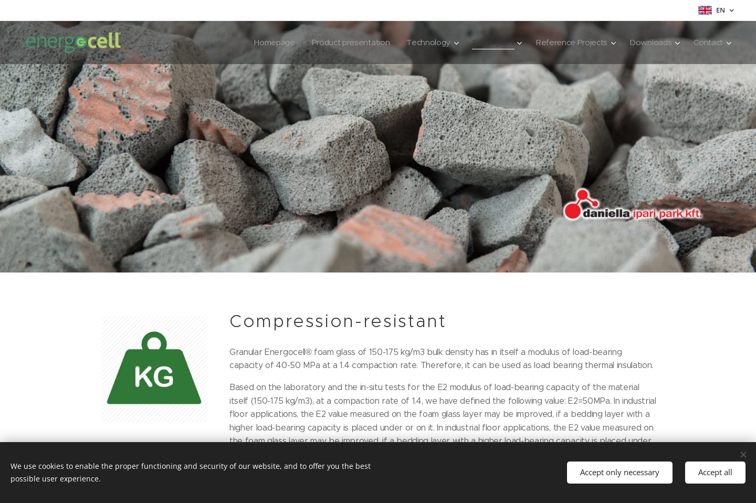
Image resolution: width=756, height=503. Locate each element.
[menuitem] (264, 42)
